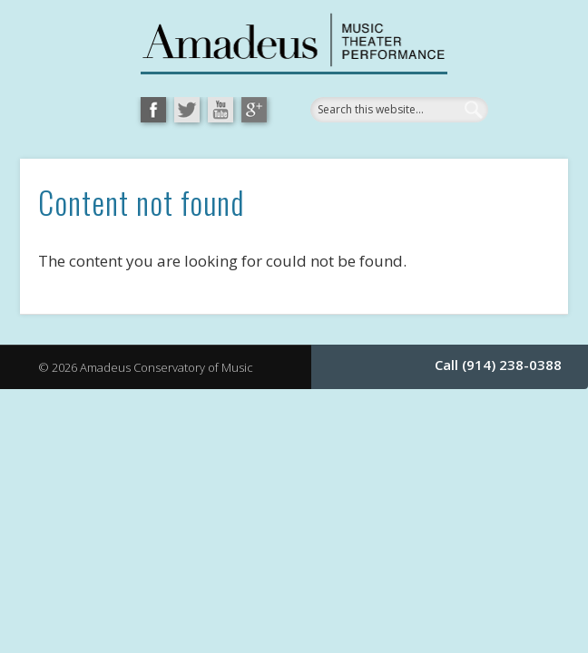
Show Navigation (487, 203)
